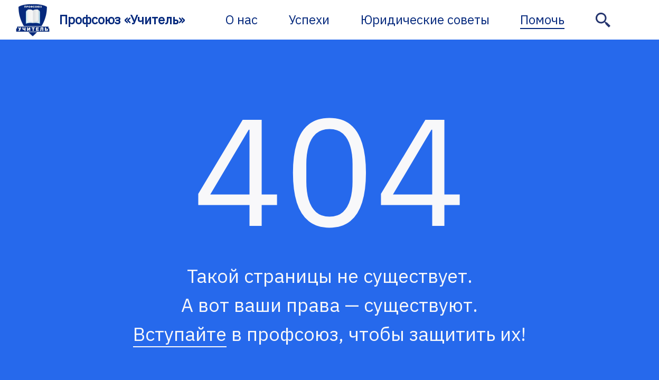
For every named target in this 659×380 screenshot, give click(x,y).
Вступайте (180, 333)
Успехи (309, 19)
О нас (241, 19)
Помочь (542, 19)
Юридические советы (425, 19)
